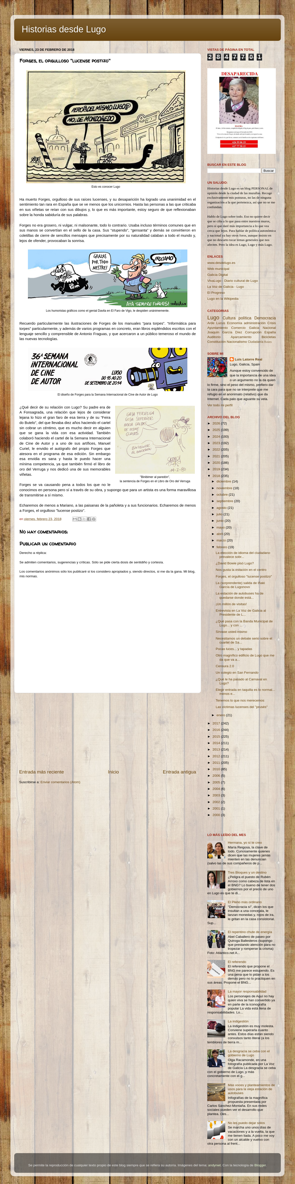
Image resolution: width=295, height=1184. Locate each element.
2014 (217, 743)
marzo (222, 540)
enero (221, 715)
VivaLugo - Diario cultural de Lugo (232, 281)
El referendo (237, 962)
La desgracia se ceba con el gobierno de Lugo (249, 1053)
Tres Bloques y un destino (247, 872)
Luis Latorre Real (248, 359)
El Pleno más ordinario (245, 902)
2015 (217, 736)
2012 (217, 756)
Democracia (265, 318)
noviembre (225, 488)
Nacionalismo (237, 342)
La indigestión (238, 1021)
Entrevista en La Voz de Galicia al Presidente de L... (241, 612)
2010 (217, 769)
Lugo (213, 317)
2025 (217, 430)
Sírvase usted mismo (231, 632)
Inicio (113, 771)
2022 (217, 449)
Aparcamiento (241, 337)
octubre (223, 494)
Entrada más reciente (41, 771)
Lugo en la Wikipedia (222, 298)
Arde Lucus (216, 323)
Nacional (269, 328)
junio (220, 521)
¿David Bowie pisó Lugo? (235, 563)
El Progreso (216, 293)
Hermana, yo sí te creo (245, 842)
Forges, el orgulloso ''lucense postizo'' (244, 576)
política (244, 318)
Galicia (254, 328)
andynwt (214, 1165)
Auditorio (214, 337)
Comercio (238, 328)
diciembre (224, 481)
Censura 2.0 (225, 666)
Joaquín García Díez (224, 332)
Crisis (271, 323)
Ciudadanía (255, 342)
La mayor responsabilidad (247, 991)
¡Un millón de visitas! (231, 604)
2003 (217, 795)
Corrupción (253, 332)
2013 (217, 749)
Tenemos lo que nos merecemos (240, 700)
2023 (217, 443)
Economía (234, 323)
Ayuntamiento (217, 328)
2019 (217, 469)
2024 (217, 436)
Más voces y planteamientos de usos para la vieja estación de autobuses (251, 1089)
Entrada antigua (179, 771)
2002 (217, 802)
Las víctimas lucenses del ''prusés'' (242, 707)
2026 (217, 423)
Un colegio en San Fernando (237, 672)
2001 (217, 808)
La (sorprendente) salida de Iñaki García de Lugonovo (240, 585)
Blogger (260, 1165)
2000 (217, 815)
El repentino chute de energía (250, 932)
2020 (217, 463)
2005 (217, 782)
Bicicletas (269, 337)
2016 (217, 730)
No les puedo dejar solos (246, 1123)
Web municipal (218, 269)
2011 (217, 763)
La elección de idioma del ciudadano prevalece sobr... (243, 555)
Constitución (216, 342)
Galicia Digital (217, 275)
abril (220, 534)
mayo (221, 527)
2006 (217, 775)
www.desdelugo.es (221, 263)
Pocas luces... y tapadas (234, 649)
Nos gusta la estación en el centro (241, 570)
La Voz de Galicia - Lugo (225, 287)
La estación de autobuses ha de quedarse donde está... (239, 595)
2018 (217, 476)
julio (220, 514)
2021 (217, 456)
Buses (268, 341)
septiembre (225, 501)
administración (255, 323)
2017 (217, 723)
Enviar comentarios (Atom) (60, 782)
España (270, 332)
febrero (222, 547)
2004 (217, 789)
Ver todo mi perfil (219, 405)
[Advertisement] (107, 731)
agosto (222, 508)
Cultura (228, 318)
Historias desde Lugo (64, 29)
